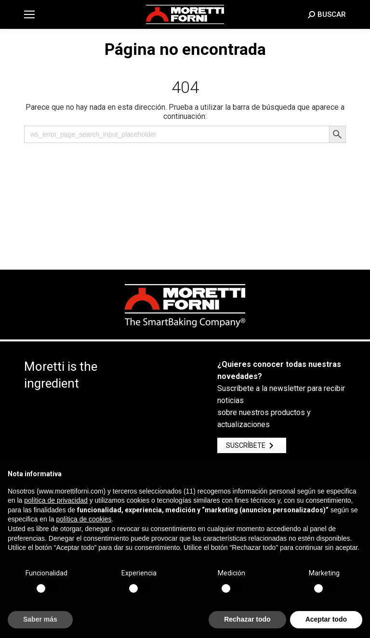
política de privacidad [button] (56, 500)
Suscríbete (252, 445)
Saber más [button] (40, 619)
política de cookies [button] (83, 519)
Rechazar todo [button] (247, 619)
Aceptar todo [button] (326, 619)
